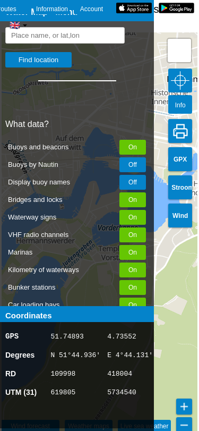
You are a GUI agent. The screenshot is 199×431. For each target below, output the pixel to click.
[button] (179, 50)
